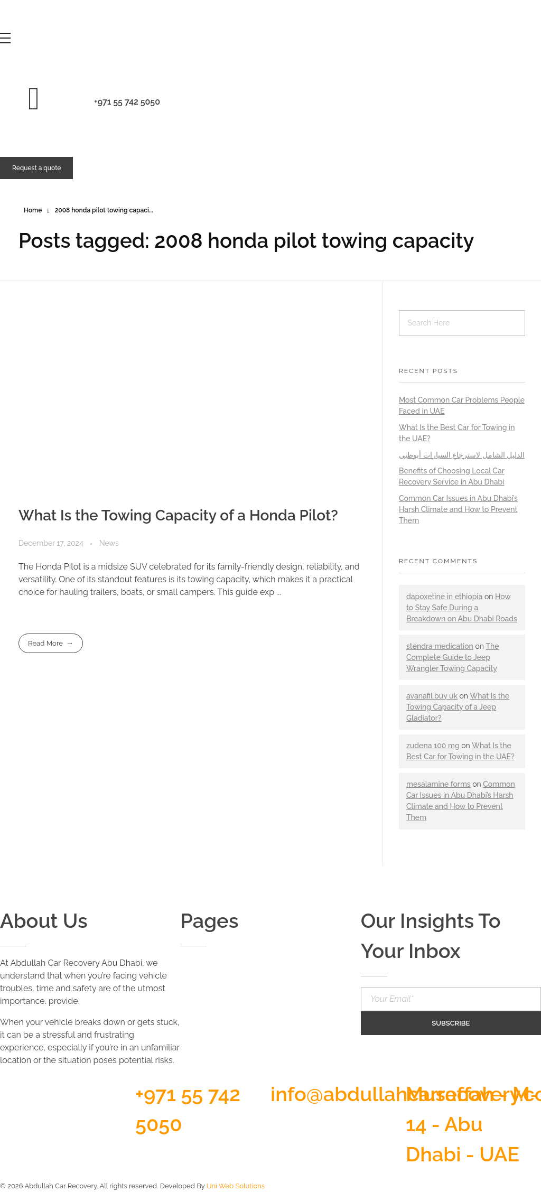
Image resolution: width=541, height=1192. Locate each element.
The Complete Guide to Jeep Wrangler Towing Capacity (452, 657)
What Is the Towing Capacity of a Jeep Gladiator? (457, 707)
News (109, 543)
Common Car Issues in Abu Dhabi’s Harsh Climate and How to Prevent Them (458, 509)
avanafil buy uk (432, 696)
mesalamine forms (438, 784)
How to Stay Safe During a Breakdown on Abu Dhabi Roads (461, 607)
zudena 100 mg (433, 745)
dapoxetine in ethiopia (444, 596)
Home (33, 210)
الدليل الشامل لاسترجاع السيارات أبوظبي (462, 455)
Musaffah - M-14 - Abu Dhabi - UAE (472, 1124)
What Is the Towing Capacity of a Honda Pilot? (178, 515)
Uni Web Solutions (236, 1186)
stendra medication (439, 646)
